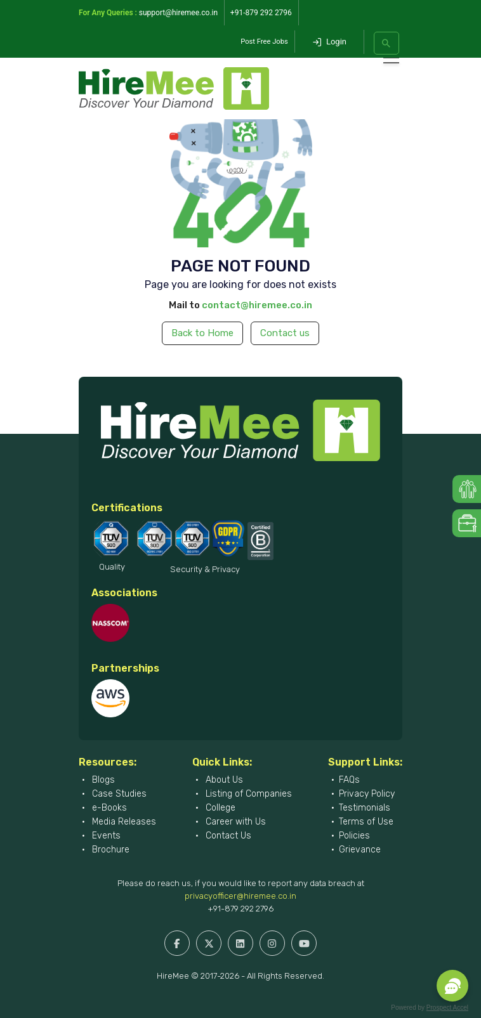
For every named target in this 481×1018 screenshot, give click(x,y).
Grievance (360, 849)
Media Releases (122, 821)
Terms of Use (366, 821)
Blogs (102, 779)
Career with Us (234, 821)
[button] (452, 986)
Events (105, 835)
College (219, 807)
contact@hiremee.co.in (257, 305)
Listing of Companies (247, 793)
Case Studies (118, 793)
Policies (354, 835)
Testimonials (364, 807)
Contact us (285, 333)
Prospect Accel (447, 1007)
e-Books (108, 807)
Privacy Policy (367, 793)
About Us (223, 779)
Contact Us (227, 835)
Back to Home (202, 333)
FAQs (349, 779)
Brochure (109, 849)
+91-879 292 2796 (240, 908)
